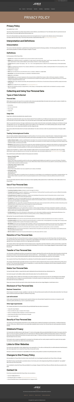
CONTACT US (31, 395)
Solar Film (36, 8)
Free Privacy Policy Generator (51, 37)
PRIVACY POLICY (38, 395)
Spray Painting (47, 8)
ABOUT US (26, 395)
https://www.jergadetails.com (32, 84)
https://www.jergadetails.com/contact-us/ (29, 377)
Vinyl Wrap (41, 8)
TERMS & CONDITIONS (46, 395)
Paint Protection (30, 8)
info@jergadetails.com (63, 0)
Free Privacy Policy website (56, 151)
